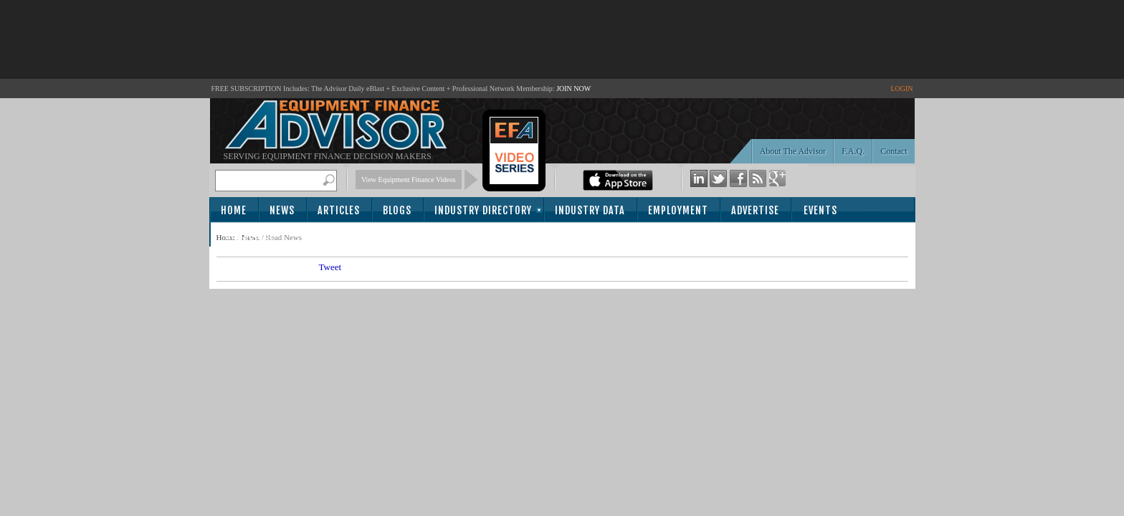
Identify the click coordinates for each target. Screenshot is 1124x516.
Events (820, 210)
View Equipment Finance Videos (408, 179)
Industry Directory (483, 210)
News (282, 210)
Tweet (330, 267)
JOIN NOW (573, 88)
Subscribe (250, 235)
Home (234, 210)
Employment (678, 210)
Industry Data (590, 210)
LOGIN (901, 88)
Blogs (397, 210)
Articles (339, 210)
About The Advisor (793, 151)
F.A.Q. (853, 151)
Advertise (755, 210)
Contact (893, 151)
